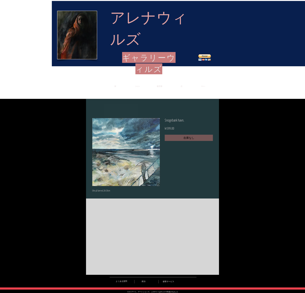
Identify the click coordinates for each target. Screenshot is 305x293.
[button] (204, 57)
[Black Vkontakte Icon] (180, 281)
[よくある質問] (121, 281)
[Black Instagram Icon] (194, 281)
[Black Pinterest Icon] (190, 281)
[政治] (143, 281)
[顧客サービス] (168, 281)
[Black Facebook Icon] (185, 281)
